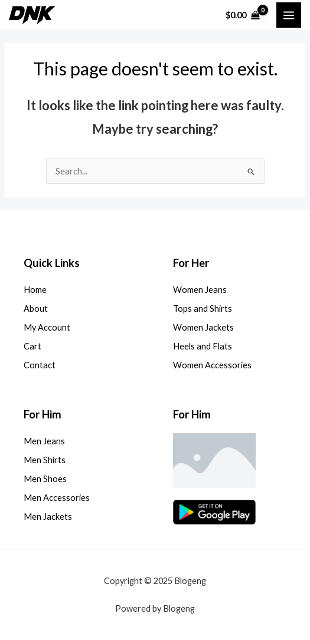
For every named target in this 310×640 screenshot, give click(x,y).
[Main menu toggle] (288, 14)
